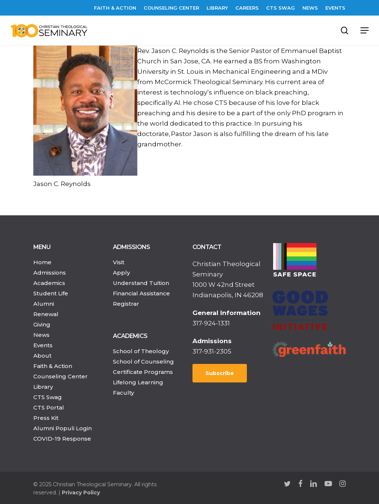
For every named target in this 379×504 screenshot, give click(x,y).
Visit (118, 262)
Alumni (43, 303)
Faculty (123, 392)
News (41, 334)
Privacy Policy (81, 492)
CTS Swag (47, 397)
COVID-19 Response (62, 438)
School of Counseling (143, 361)
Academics (49, 282)
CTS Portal (48, 407)
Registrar (126, 303)
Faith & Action (52, 365)
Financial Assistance (141, 293)
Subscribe (219, 373)
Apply (121, 272)
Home (42, 262)
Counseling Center (60, 376)
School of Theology (141, 351)
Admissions (49, 272)
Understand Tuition (141, 282)
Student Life (50, 293)
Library (43, 386)
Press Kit (45, 417)
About (42, 355)
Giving (41, 324)
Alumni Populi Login (62, 428)
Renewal (45, 314)
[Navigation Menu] (364, 30)
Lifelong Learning (138, 382)
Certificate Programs (143, 371)
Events (43, 345)
